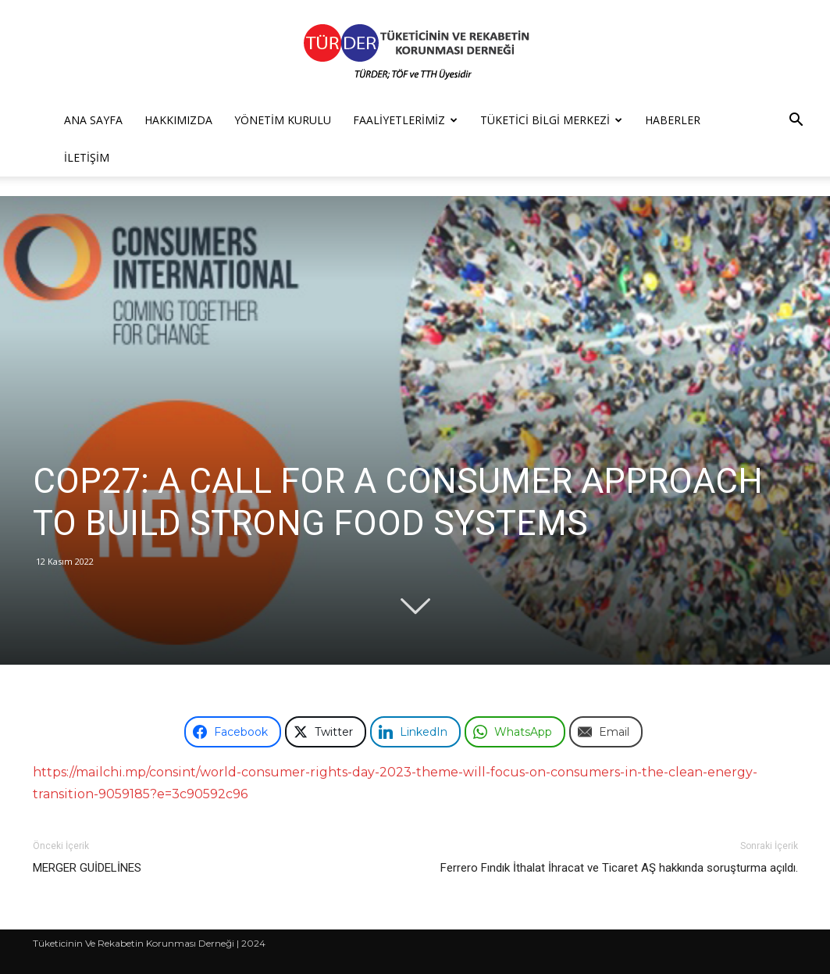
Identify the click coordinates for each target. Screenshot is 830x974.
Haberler (672, 119)
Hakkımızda (178, 119)
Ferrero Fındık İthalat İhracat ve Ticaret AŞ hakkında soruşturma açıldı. (619, 868)
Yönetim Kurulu (282, 119)
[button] (795, 121)
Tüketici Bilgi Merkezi (551, 119)
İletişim (86, 157)
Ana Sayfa (93, 119)
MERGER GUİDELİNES (87, 868)
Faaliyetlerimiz (405, 119)
